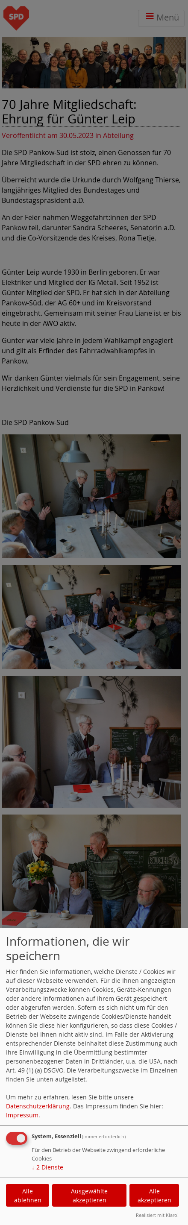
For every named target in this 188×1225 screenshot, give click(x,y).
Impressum (22, 1115)
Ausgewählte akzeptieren (89, 1195)
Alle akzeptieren (154, 1195)
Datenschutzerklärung (38, 1106)
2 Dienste (47, 1167)
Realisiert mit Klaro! (157, 1215)
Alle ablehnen (27, 1195)
